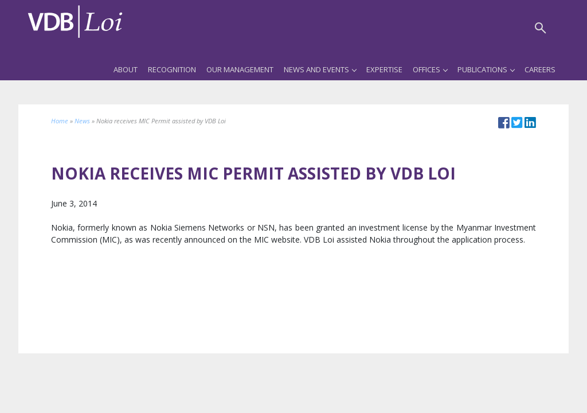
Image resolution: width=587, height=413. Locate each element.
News (82, 120)
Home (59, 120)
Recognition (172, 69)
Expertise (384, 69)
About (126, 69)
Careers (540, 69)
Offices (430, 69)
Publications (485, 69)
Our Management (239, 69)
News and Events (320, 69)
